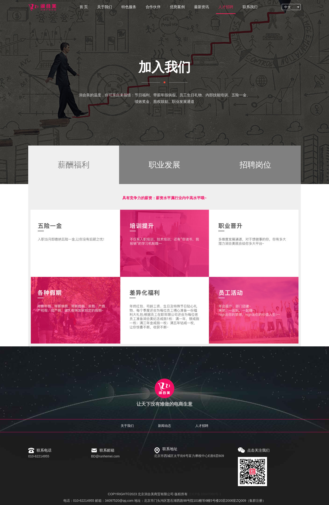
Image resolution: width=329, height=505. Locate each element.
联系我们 (250, 7)
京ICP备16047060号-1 (204, 494)
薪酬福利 (73, 164)
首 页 (83, 7)
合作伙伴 (153, 7)
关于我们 (104, 7)
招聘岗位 (255, 164)
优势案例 (177, 7)
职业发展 (164, 164)
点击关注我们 (258, 450)
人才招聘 (225, 7)
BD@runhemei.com (105, 456)
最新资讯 (201, 7)
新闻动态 (164, 425)
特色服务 (128, 7)
